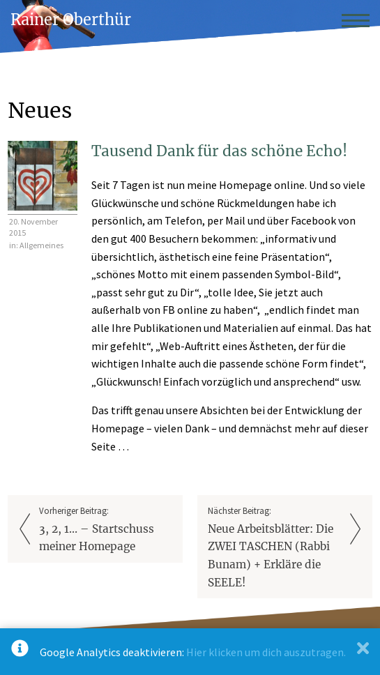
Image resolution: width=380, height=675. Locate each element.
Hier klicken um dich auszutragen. (266, 652)
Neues (40, 110)
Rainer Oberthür (70, 19)
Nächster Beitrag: (274, 548)
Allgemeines (41, 245)
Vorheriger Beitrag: (105, 530)
